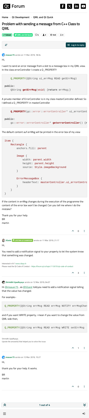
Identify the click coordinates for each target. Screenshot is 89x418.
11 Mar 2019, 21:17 (50, 240)
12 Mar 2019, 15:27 (32, 357)
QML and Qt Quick (23, 34)
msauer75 (10, 54)
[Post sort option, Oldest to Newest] (6, 45)
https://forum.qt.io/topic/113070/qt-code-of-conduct (52, 266)
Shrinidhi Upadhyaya (15, 282)
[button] (4, 413)
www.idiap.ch (21, 263)
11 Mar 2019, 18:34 (32, 54)
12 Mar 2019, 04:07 (41, 282)
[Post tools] (84, 231)
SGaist (8, 240)
